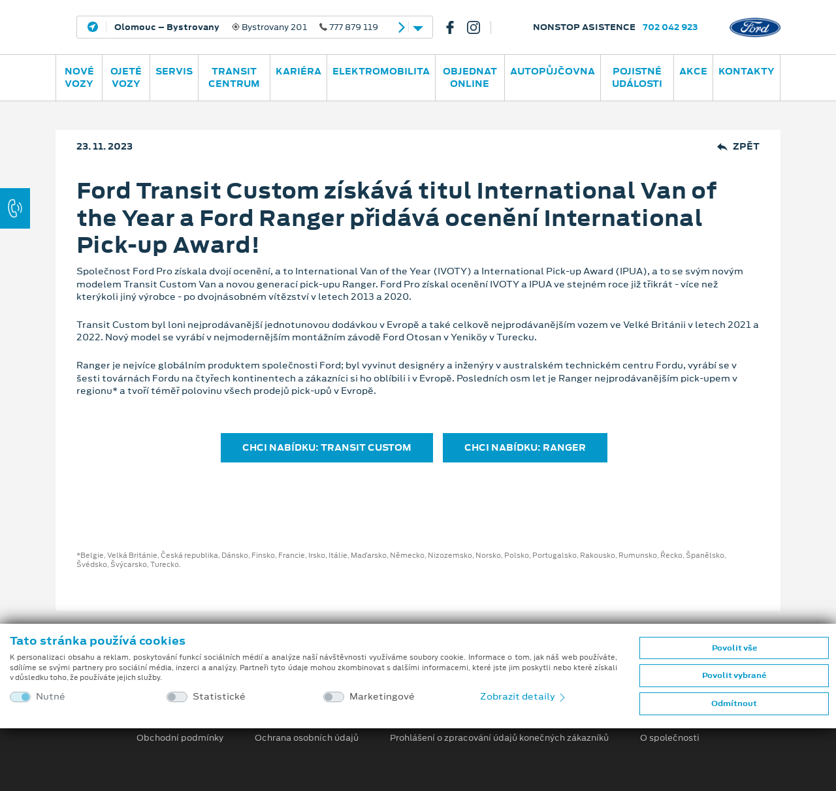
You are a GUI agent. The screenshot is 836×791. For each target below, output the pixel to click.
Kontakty (746, 71)
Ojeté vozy (126, 77)
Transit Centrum (234, 77)
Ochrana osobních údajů (307, 738)
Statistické (219, 696)
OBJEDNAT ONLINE (470, 77)
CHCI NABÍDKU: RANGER (525, 447)
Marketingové (382, 696)
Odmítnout (734, 703)
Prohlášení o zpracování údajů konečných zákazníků (499, 738)
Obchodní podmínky (180, 738)
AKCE (693, 71)
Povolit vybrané (734, 675)
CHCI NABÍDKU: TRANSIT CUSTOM (326, 447)
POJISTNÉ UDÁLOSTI (637, 77)
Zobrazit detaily (524, 696)
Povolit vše (734, 648)
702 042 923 (670, 27)
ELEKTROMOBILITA (381, 71)
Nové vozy (79, 77)
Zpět (738, 146)
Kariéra (298, 71)
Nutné (50, 696)
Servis (174, 71)
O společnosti (669, 738)
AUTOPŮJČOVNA (552, 71)
